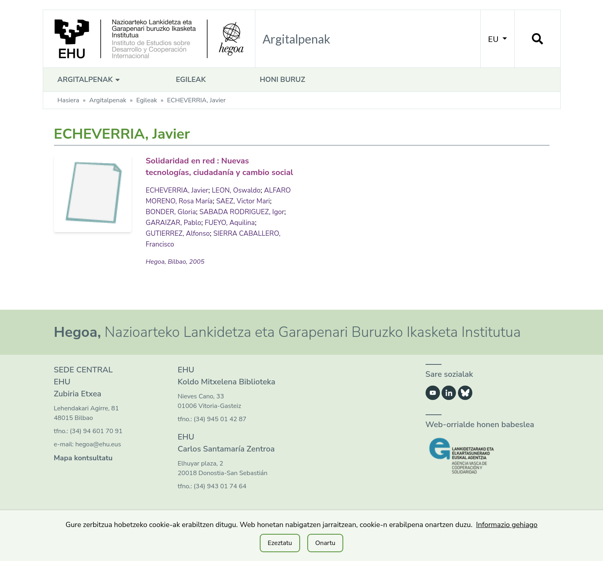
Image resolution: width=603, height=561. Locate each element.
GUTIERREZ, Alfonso (209, 244)
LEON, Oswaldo (241, 201)
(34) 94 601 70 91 (96, 442)
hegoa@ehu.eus (98, 455)
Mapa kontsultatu (83, 469)
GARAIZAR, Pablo (236, 234)
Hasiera (69, 100)
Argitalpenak (90, 79)
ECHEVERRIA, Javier (179, 201)
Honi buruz (282, 79)
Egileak (191, 79)
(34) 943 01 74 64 (220, 497)
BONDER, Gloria (190, 223)
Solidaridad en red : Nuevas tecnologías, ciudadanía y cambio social (219, 172)
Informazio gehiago (506, 524)
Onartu (325, 543)
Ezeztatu (280, 543)
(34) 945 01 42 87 (220, 430)
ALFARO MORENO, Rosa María (196, 212)
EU (497, 39)
